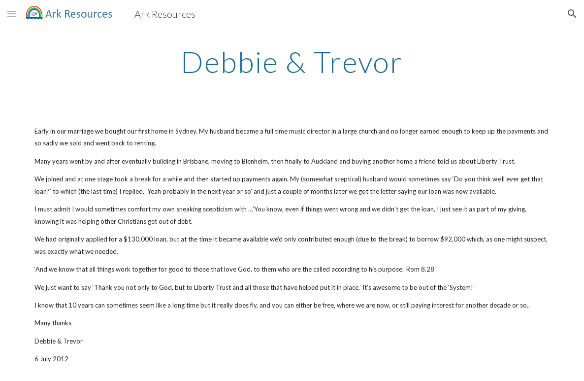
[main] (292, 61)
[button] (12, 13)
